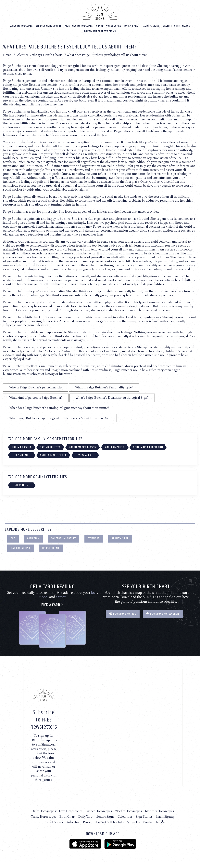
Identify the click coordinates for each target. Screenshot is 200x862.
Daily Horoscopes (21, 25)
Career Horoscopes (99, 811)
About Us (133, 822)
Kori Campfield (115, 447)
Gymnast (94, 538)
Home (7, 55)
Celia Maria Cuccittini (148, 447)
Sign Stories (144, 816)
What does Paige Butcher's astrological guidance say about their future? (59, 408)
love (94, 592)
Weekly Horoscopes (49, 25)
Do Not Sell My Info (110, 822)
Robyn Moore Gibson (82, 447)
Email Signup (165, 816)
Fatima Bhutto (50, 447)
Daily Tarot (132, 25)
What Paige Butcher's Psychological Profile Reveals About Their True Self (60, 418)
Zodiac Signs (151, 25)
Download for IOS (122, 613)
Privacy (88, 822)
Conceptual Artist (63, 538)
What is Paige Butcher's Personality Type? (104, 387)
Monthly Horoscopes (79, 25)
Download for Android (163, 613)
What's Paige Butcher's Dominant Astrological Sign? (112, 397)
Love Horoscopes (70, 811)
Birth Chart (67, 816)
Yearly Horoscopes (108, 25)
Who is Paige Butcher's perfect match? (35, 387)
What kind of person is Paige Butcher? (36, 397)
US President (51, 547)
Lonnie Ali (21, 454)
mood (43, 597)
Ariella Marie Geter (53, 454)
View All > (85, 454)
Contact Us (150, 822)
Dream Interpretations (100, 31)
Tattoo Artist (21, 547)
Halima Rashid (21, 447)
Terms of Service (52, 822)
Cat (13, 538)
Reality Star (120, 538)
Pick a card (52, 605)
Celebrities (125, 816)
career (61, 597)
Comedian (33, 538)
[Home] (100, 11)
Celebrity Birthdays (176, 25)
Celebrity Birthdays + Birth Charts (39, 55)
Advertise (73, 822)
